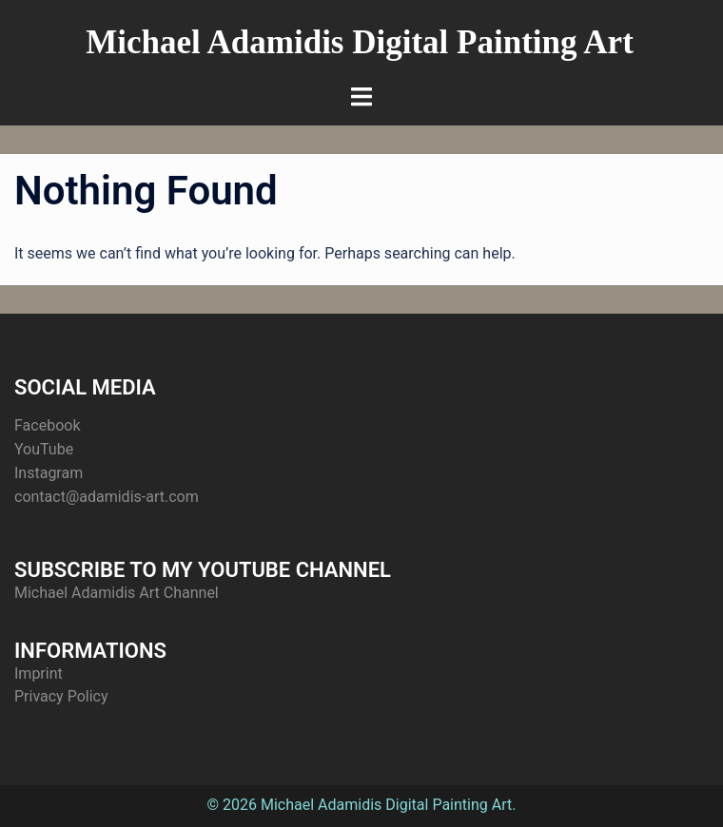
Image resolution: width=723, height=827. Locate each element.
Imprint (38, 673)
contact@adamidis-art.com (106, 497)
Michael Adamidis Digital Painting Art (360, 42)
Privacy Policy (61, 696)
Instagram (48, 473)
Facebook (47, 425)
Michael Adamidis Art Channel (116, 593)
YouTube (43, 449)
